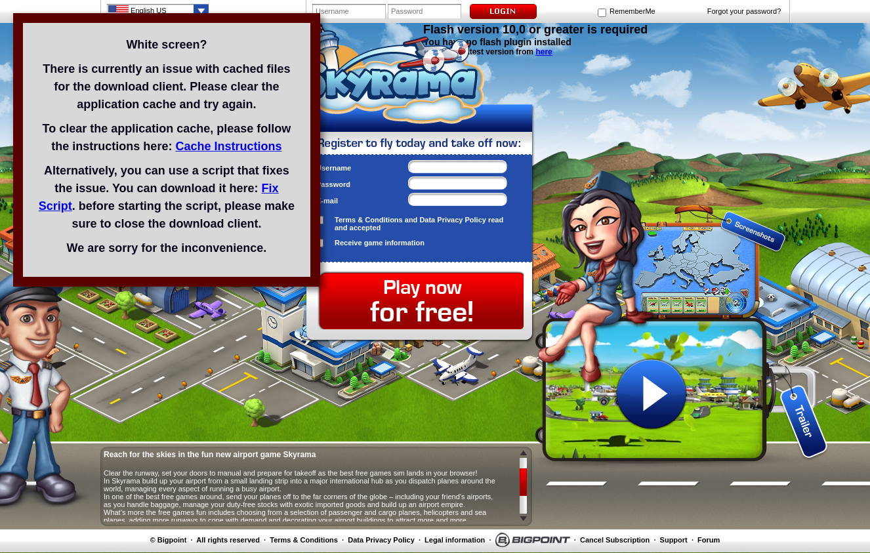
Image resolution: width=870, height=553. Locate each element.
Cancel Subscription (615, 540)
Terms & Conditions (369, 220)
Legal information (455, 540)
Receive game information (380, 243)
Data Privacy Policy (452, 220)
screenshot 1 (651, 217)
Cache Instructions (228, 146)
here (543, 51)
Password (333, 184)
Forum (708, 540)
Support (674, 540)
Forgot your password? (744, 11)
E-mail (327, 201)
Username (333, 168)
